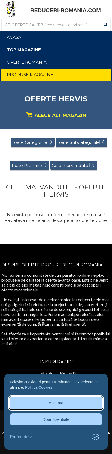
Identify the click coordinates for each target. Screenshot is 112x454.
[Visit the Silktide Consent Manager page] (95, 437)
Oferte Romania (27, 62)
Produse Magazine (30, 74)
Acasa (14, 37)
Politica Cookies (38, 387)
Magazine (69, 373)
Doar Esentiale (56, 419)
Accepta (56, 402)
